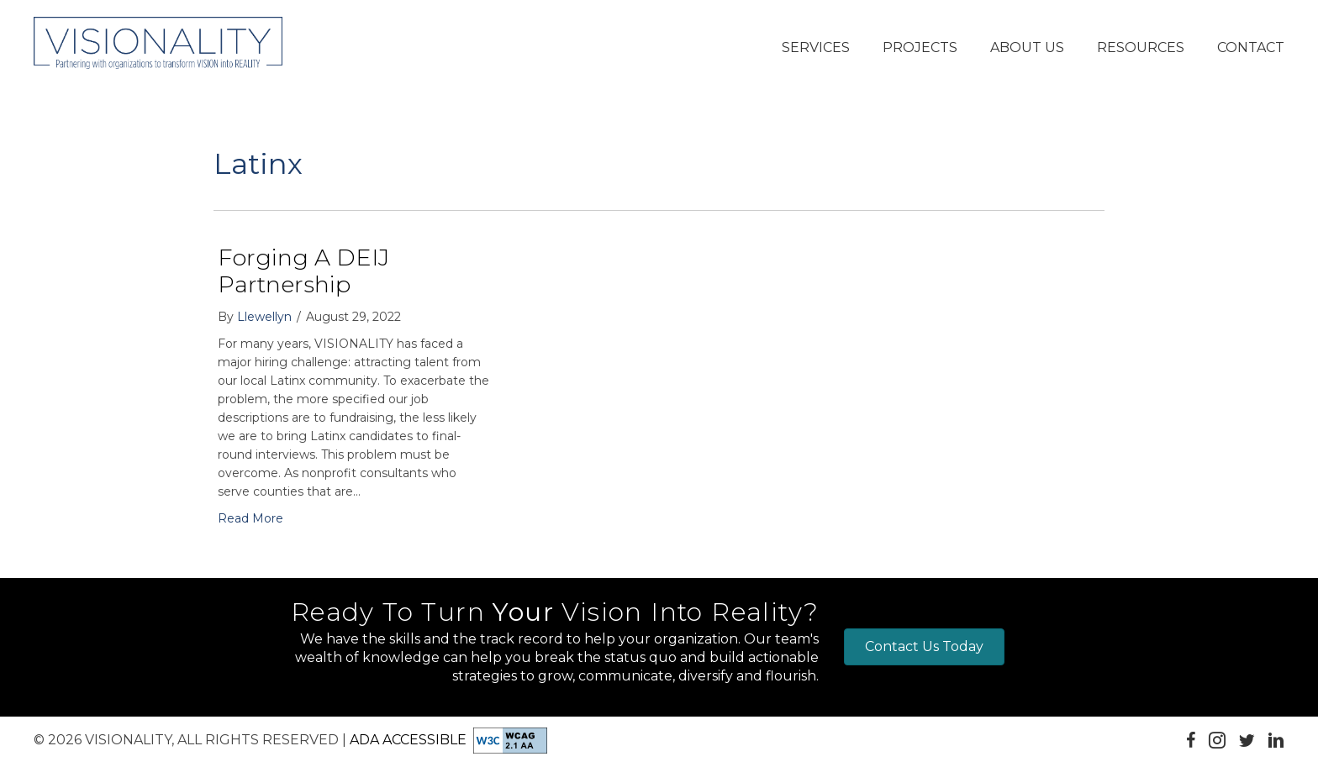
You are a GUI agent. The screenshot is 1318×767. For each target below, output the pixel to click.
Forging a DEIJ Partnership (303, 271)
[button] (816, 49)
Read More (250, 518)
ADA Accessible (408, 739)
